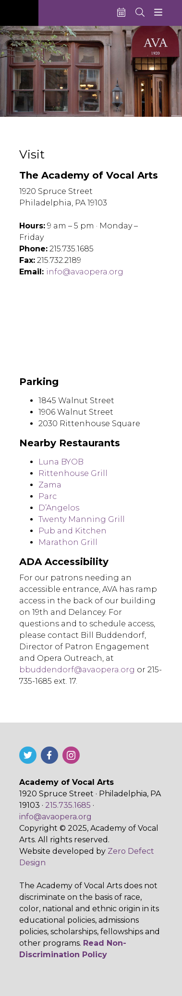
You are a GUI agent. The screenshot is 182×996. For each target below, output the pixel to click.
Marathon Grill (67, 542)
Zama (49, 484)
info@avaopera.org (84, 271)
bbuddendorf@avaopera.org (77, 669)
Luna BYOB (61, 461)
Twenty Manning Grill (81, 519)
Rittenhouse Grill (73, 473)
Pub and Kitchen (72, 530)
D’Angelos (58, 507)
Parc (47, 496)
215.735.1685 (68, 805)
